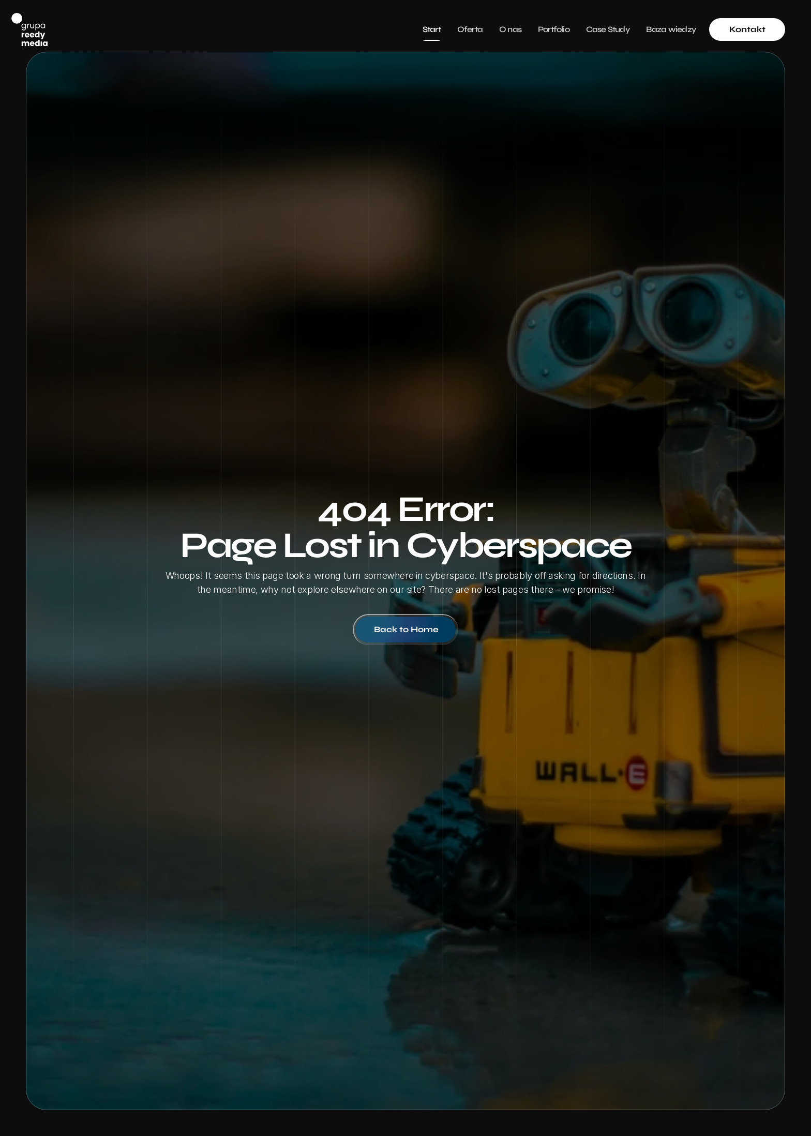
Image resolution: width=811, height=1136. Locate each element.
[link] (747, 29)
